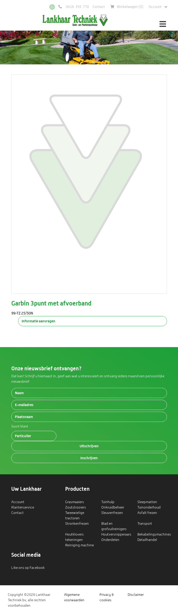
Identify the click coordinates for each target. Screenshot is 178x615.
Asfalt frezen (147, 513)
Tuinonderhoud (149, 507)
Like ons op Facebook (28, 567)
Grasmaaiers (74, 502)
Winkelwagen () (126, 7)
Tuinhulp (107, 502)
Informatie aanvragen (38, 321)
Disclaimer (136, 594)
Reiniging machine (79, 545)
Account (158, 7)
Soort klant (19, 426)
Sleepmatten (147, 502)
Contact (98, 7)
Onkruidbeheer (112, 507)
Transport (144, 523)
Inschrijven (89, 458)
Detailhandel (147, 540)
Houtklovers (74, 534)
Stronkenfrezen (77, 523)
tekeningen (74, 540)
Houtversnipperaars (116, 534)
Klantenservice (22, 507)
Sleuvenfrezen (112, 513)
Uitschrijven (89, 446)
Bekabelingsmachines (154, 534)
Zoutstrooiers (75, 507)
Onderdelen (110, 540)
